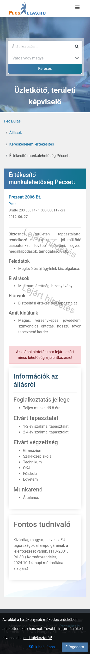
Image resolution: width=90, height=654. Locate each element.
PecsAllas (12, 121)
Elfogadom (74, 647)
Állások (15, 132)
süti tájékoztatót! (38, 638)
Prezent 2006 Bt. (25, 196)
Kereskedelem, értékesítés (31, 144)
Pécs (12, 204)
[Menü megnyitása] (77, 7)
